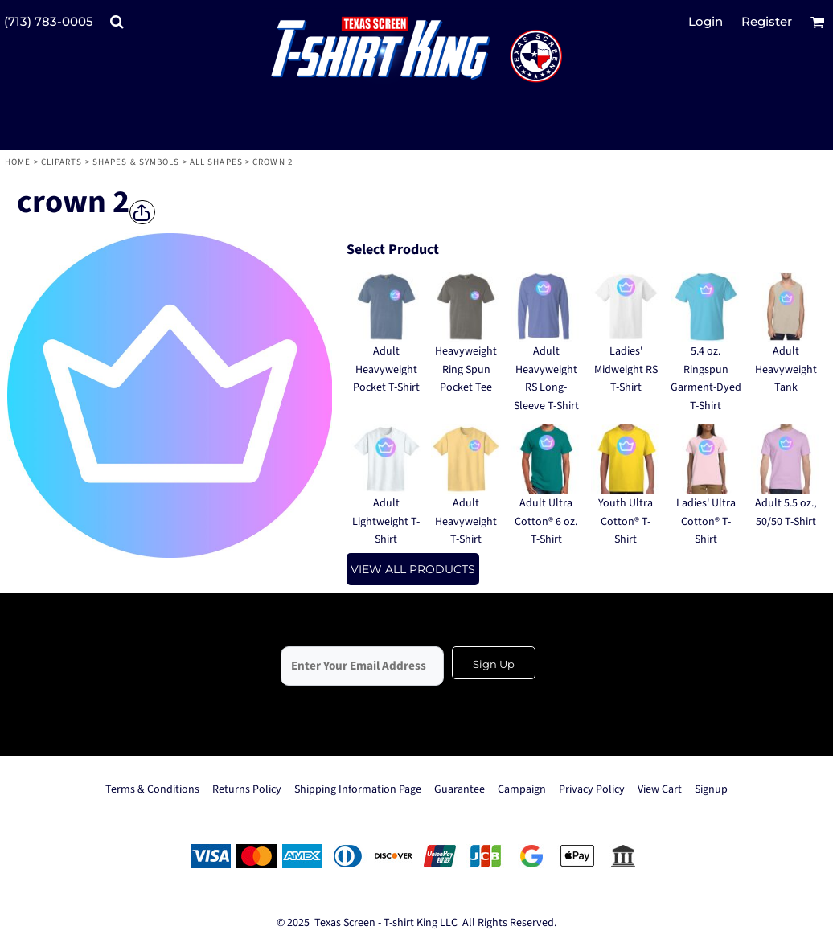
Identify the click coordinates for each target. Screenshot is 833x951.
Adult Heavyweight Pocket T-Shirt (386, 369)
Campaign (522, 789)
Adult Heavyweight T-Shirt (466, 521)
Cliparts (62, 162)
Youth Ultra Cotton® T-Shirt (625, 521)
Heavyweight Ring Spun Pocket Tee (466, 369)
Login (705, 21)
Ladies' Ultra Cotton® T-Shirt (706, 521)
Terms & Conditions (152, 789)
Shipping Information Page (357, 789)
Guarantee (459, 789)
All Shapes (216, 162)
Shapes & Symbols (136, 162)
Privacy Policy (592, 789)
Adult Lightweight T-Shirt (386, 521)
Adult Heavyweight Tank (786, 369)
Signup (711, 789)
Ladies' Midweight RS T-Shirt (626, 369)
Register (766, 21)
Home (18, 162)
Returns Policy (246, 789)
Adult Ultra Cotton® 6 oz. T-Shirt (546, 521)
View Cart (660, 789)
